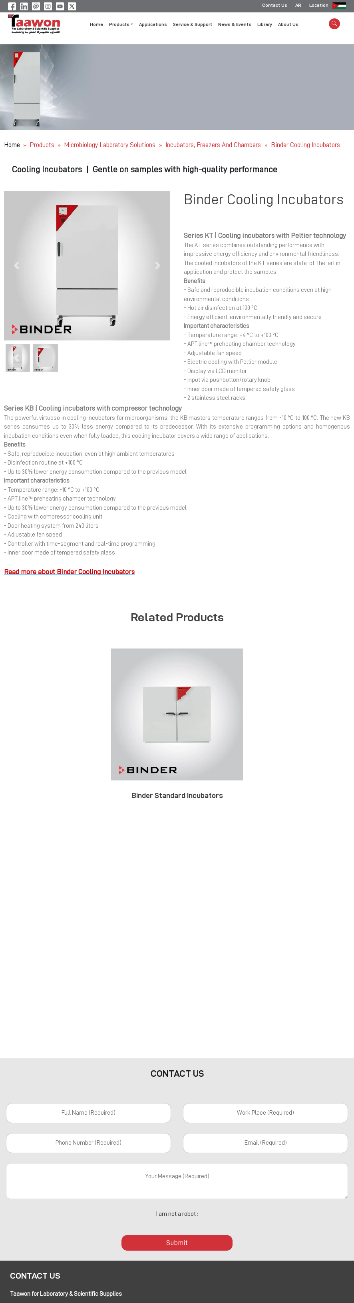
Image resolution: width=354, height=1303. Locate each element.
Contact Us (274, 6)
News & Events (234, 25)
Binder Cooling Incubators (305, 145)
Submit (177, 1242)
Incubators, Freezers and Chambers (214, 145)
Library (264, 25)
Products (42, 145)
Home (96, 25)
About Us (288, 25)
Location (318, 6)
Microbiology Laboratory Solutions (110, 145)
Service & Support (192, 25)
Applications (153, 25)
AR (298, 6)
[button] (16, 266)
